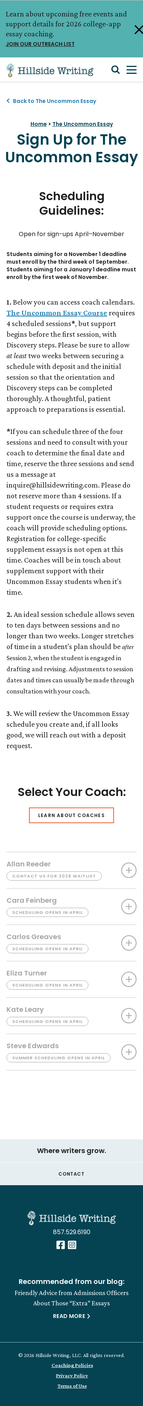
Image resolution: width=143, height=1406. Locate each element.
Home (39, 124)
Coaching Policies (72, 1365)
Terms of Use (72, 1386)
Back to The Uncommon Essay (54, 101)
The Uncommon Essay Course (56, 312)
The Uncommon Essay (82, 124)
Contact (71, 1174)
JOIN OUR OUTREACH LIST (68, 43)
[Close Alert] (133, 29)
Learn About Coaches (71, 815)
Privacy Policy (72, 1375)
